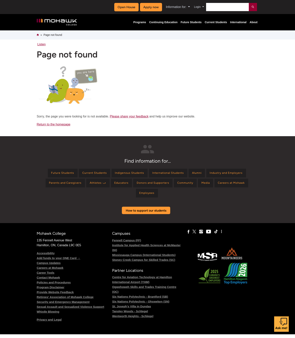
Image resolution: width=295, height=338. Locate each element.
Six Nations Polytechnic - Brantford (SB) (140, 300)
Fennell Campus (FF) (126, 244)
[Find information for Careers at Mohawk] (143, 196)
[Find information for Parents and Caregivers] (107, 185)
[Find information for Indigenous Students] (150, 174)
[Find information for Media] (114, 196)
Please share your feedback (129, 116)
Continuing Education (163, 22)
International (238, 22)
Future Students (191, 22)
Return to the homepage (53, 124)
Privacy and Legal (49, 323)
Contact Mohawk (48, 281)
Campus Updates (49, 266)
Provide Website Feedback (55, 295)
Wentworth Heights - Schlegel (132, 319)
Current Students (216, 22)
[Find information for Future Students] (75, 174)
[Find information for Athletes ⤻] (143, 185)
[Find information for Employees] (175, 196)
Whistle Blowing (48, 315)
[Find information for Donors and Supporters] (205, 185)
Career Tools (45, 276)
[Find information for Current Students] (111, 174)
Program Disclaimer (50, 291)
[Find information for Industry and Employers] (62, 185)
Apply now (150, 7)
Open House (125, 7)
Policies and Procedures (54, 286)
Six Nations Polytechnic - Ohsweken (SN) (140, 305)
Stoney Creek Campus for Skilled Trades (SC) (143, 263)
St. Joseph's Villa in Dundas (131, 310)
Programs (139, 22)
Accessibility (46, 257)
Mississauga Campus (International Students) (143, 258)
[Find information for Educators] (170, 185)
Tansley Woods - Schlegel (130, 315)
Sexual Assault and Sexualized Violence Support (70, 310)
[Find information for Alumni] (225, 174)
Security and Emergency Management (63, 305)
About (253, 22)
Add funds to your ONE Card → (58, 261)
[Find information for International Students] (192, 174)
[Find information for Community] (241, 185)
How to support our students (146, 214)
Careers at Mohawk (50, 271)
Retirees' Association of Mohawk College (65, 300)
